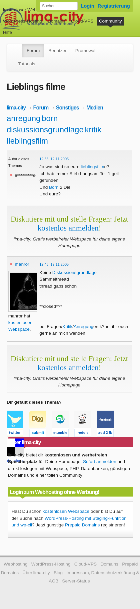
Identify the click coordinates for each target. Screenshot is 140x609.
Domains (57, 21)
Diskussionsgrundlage (74, 272)
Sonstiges (67, 107)
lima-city (16, 107)
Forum (33, 50)
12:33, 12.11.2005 (54, 159)
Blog (58, 572)
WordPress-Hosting (22, 21)
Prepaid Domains (82, 524)
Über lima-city (36, 572)
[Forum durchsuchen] (59, 6)
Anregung (83, 326)
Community (110, 21)
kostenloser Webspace (26, 9)
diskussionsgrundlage (45, 129)
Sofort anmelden (99, 461)
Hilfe (7, 32)
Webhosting (16, 564)
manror (22, 264)
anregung (23, 118)
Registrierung (114, 6)
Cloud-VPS (82, 21)
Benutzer (57, 50)
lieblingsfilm (27, 140)
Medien (94, 107)
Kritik (67, 326)
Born (54, 187)
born (50, 118)
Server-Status (76, 580)
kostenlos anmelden (68, 228)
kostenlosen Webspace (66, 511)
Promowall (85, 50)
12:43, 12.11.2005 (54, 264)
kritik (93, 129)
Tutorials (26, 63)
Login (87, 6)
